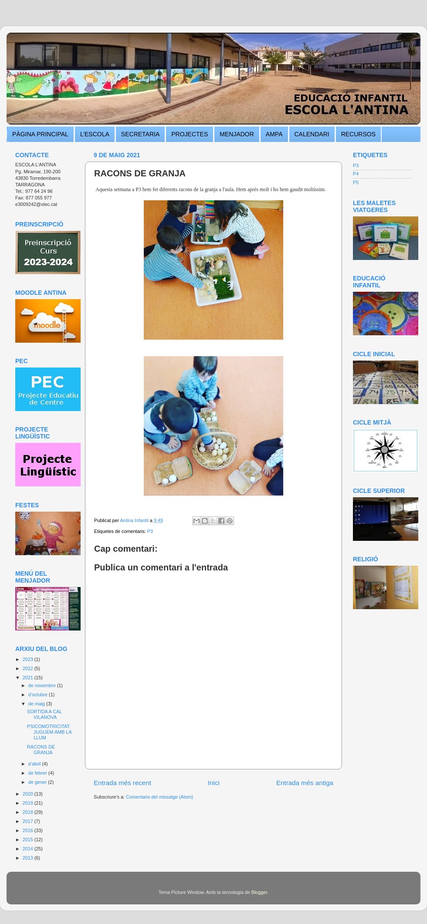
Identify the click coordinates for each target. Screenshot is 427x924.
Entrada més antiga (304, 782)
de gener (38, 782)
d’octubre (38, 694)
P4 (356, 173)
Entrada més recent (122, 782)
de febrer (38, 773)
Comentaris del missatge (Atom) (159, 796)
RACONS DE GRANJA (41, 749)
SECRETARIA (140, 134)
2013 (28, 857)
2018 (28, 812)
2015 (28, 839)
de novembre (42, 685)
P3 (150, 531)
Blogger (259, 892)
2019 (28, 803)
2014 (28, 848)
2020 (28, 793)
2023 (28, 659)
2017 (28, 821)
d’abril (35, 763)
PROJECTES (189, 134)
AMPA (274, 134)
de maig (37, 703)
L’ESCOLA (94, 134)
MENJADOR (237, 134)
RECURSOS (358, 134)
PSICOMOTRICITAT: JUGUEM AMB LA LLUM (49, 732)
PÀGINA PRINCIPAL (40, 134)
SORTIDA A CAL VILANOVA (44, 714)
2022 (28, 668)
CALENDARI (312, 134)
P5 (356, 182)
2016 (28, 830)
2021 (28, 677)
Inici (214, 782)
